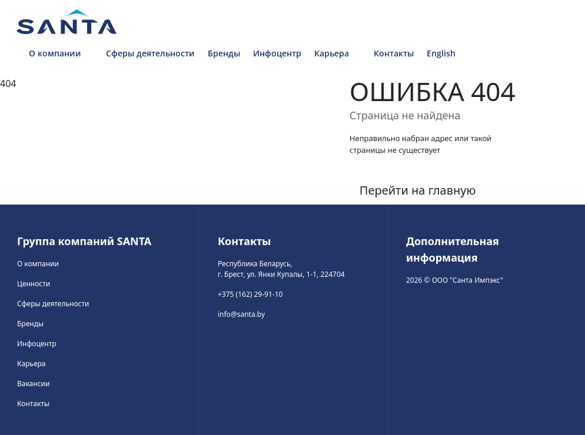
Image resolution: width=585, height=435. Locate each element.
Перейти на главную (418, 190)
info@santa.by (241, 314)
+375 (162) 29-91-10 (250, 294)
